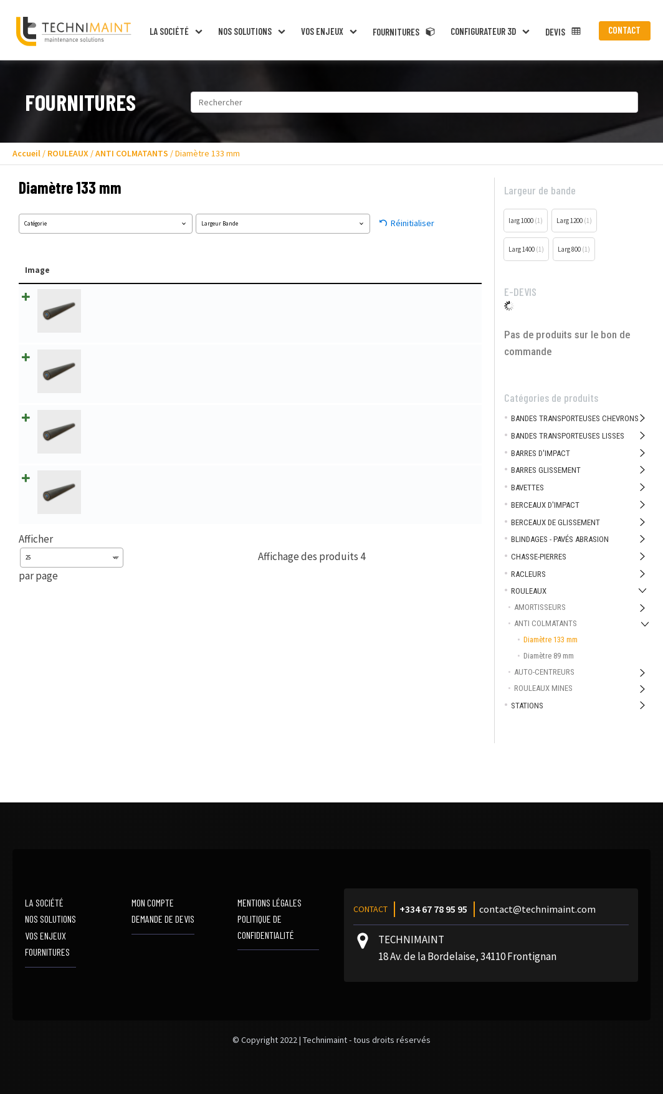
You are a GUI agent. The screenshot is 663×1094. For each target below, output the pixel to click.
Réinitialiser (412, 223)
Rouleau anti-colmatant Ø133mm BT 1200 (150, 353)
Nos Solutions (50, 919)
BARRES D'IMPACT (540, 453)
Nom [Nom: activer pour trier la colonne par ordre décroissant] (89, 270)
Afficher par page (70, 545)
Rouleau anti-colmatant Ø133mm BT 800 (148, 469)
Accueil (26, 153)
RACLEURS (528, 574)
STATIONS (527, 705)
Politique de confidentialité (265, 927)
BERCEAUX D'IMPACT (545, 505)
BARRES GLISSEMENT (546, 470)
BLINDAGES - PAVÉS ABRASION (560, 539)
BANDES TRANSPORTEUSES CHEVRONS (575, 418)
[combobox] (106, 224)
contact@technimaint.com (537, 909)
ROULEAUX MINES (543, 688)
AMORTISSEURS (540, 607)
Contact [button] (624, 30)
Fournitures (47, 952)
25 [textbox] (28, 546)
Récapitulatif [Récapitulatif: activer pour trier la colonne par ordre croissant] (299, 270)
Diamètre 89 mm (548, 655)
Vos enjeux (45, 935)
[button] (178, 31)
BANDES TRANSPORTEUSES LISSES (567, 435)
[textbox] (105, 223)
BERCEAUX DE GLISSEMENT (555, 522)
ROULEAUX (67, 153)
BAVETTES (527, 487)
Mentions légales (269, 902)
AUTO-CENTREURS (544, 672)
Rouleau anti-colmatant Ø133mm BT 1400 (150, 411)
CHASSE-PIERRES (538, 556)
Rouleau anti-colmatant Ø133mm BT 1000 (150, 296)
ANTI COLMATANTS (131, 153)
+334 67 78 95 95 (433, 909)
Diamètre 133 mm (550, 639)
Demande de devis (162, 919)
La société (44, 902)
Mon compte (152, 902)
